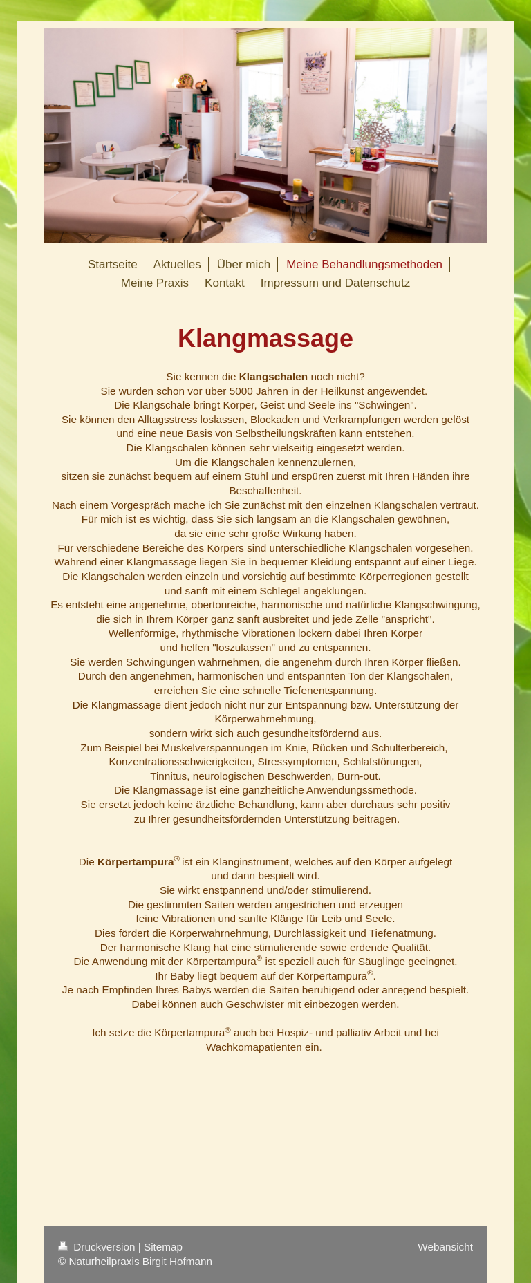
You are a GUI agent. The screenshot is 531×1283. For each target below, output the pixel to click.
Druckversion (98, 1247)
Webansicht (445, 1247)
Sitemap (163, 1247)
